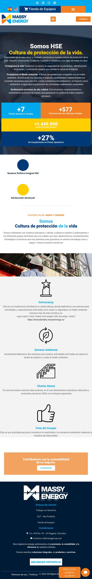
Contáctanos (46, 527)
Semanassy (46, 302)
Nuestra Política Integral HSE (23, 173)
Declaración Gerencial (23, 197)
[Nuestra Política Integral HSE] (23, 165)
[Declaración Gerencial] (23, 190)
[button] (73, 9)
